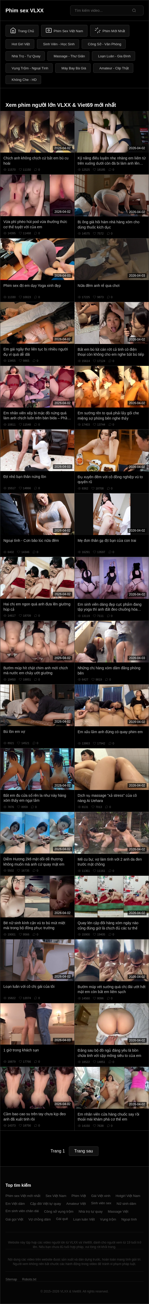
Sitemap (11, 1279)
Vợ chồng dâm (40, 1219)
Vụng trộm (108, 1219)
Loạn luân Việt (84, 1219)
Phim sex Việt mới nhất (22, 1196)
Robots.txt (29, 1279)
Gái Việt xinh (100, 1196)
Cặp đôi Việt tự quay (45, 1204)
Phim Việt (78, 1196)
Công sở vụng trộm (58, 1211)
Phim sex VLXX (24, 10)
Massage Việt (118, 1211)
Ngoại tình (129, 1219)
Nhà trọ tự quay (90, 1211)
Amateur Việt (76, 1204)
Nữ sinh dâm (126, 1204)
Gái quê (62, 1219)
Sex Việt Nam (56, 1196)
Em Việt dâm (15, 1204)
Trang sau (83, 1151)
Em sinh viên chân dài (22, 1211)
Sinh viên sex (101, 1203)
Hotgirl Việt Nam (127, 1196)
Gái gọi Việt (14, 1219)
